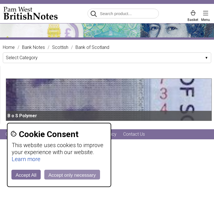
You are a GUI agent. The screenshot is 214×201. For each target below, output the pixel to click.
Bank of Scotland (92, 47)
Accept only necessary (72, 175)
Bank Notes (33, 47)
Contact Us (134, 134)
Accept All (26, 175)
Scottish (60, 47)
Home (9, 47)
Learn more (26, 159)
